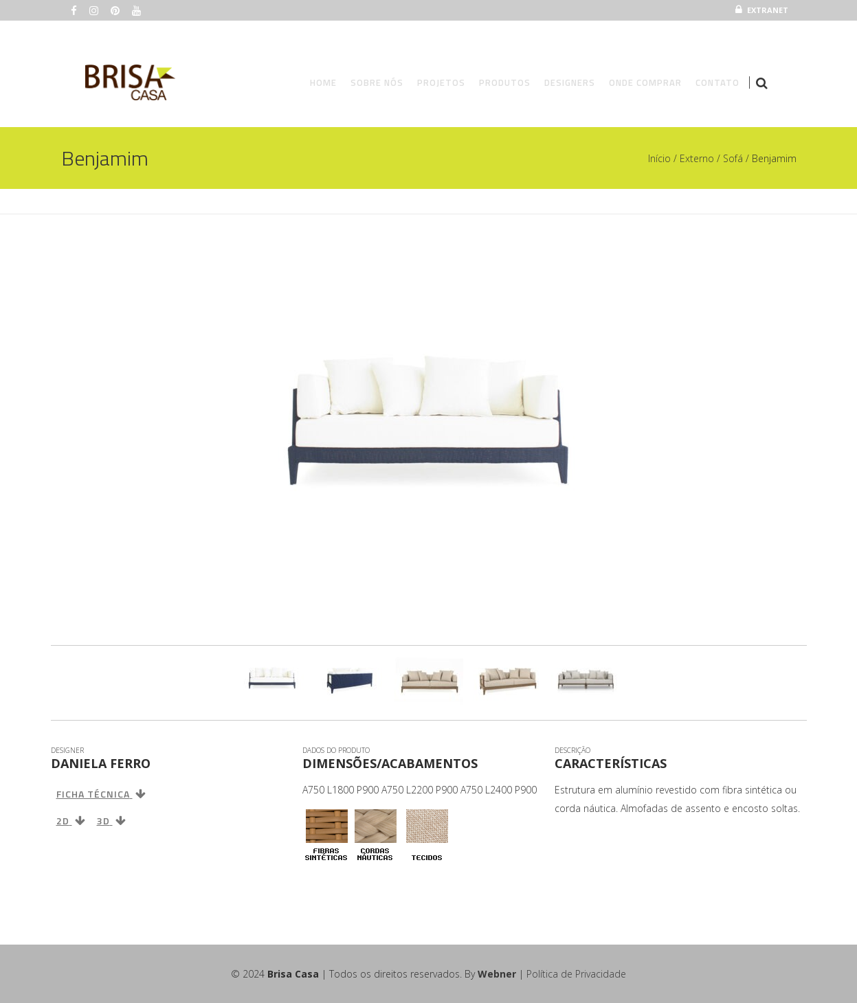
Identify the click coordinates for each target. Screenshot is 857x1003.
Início (659, 158)
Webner (497, 973)
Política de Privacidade (576, 973)
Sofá (733, 158)
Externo (697, 158)
